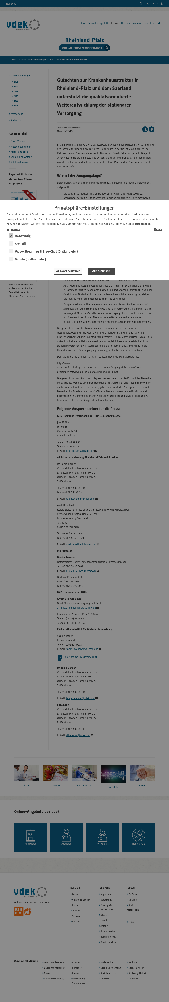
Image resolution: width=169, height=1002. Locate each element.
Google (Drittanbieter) (30, 259)
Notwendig (23, 236)
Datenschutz (142, 223)
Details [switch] (158, 229)
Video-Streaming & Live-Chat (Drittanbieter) (46, 251)
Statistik (21, 244)
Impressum (13, 229)
